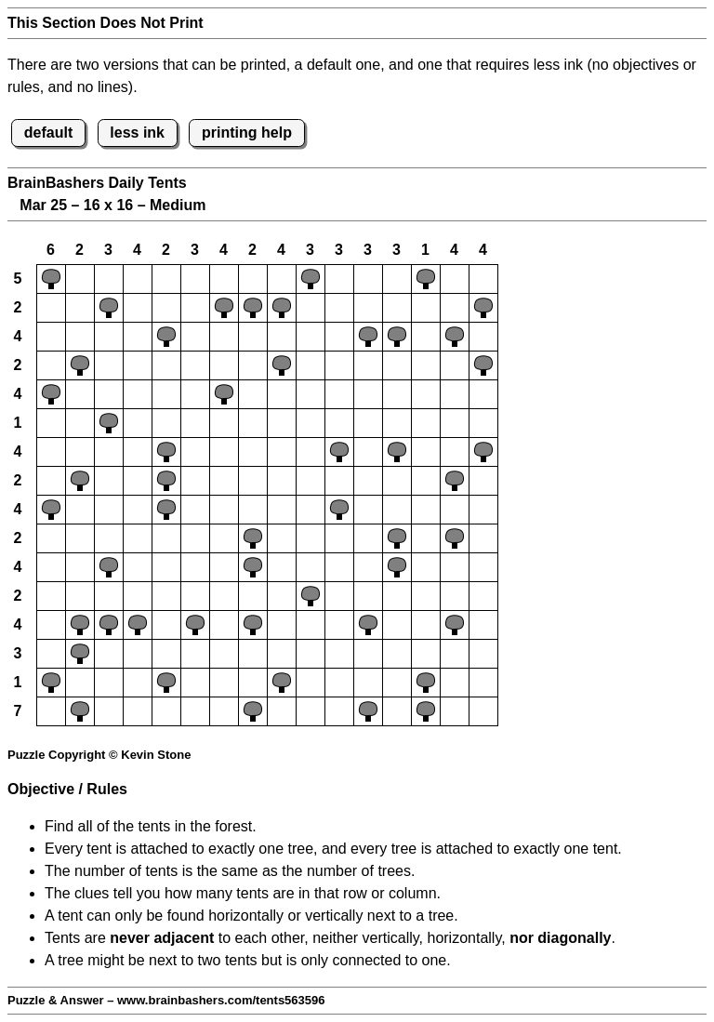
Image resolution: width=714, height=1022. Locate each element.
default (48, 132)
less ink (137, 132)
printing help (247, 132)
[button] (51, 279)
